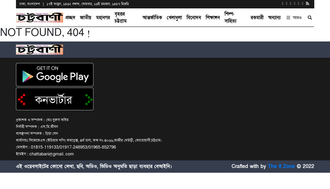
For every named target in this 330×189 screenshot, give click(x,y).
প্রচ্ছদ (70, 18)
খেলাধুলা (174, 18)
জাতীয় (85, 18)
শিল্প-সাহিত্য (230, 17)
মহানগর (103, 18)
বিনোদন (194, 18)
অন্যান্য (274, 18)
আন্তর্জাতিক (152, 18)
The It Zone (281, 166)
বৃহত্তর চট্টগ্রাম (121, 17)
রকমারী (257, 18)
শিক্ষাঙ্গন (213, 18)
